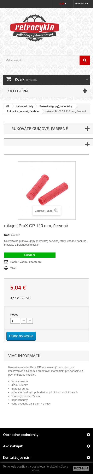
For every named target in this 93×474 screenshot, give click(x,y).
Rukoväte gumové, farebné (22, 111)
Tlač (13, 268)
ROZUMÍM (81, 468)
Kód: (7, 234)
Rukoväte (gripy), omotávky (56, 106)
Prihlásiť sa (81, 3)
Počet (14, 314)
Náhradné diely (25, 106)
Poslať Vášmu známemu (26, 262)
